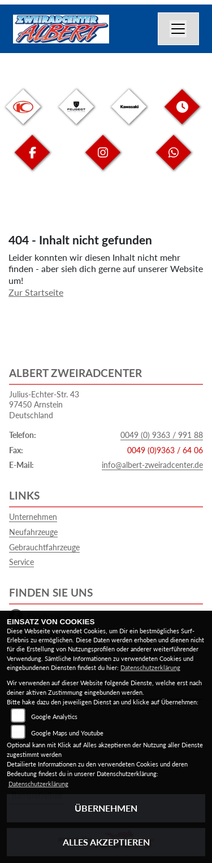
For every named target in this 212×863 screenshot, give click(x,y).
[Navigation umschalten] (179, 28)
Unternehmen (33, 517)
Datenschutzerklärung (150, 667)
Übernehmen (106, 808)
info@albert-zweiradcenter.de (152, 465)
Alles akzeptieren (106, 841)
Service (21, 562)
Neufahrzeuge (33, 532)
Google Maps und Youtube (67, 733)
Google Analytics (54, 716)
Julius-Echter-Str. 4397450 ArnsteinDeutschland (44, 404)
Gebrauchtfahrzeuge (44, 547)
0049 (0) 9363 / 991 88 (161, 435)
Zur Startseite (35, 292)
